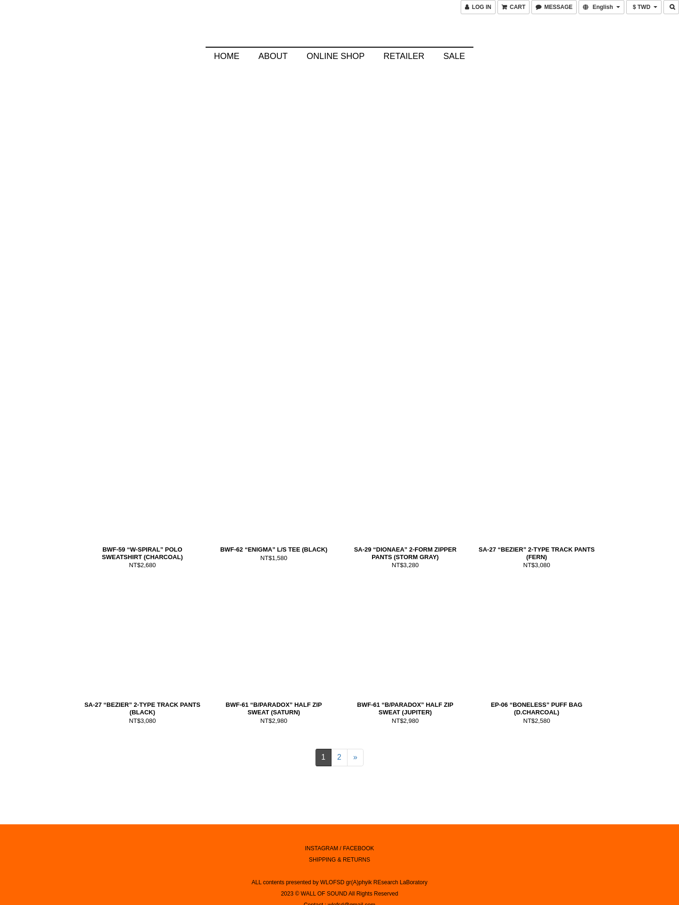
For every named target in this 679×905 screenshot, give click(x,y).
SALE (454, 56)
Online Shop (335, 56)
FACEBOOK (358, 816)
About (273, 56)
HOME (227, 56)
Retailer (403, 56)
